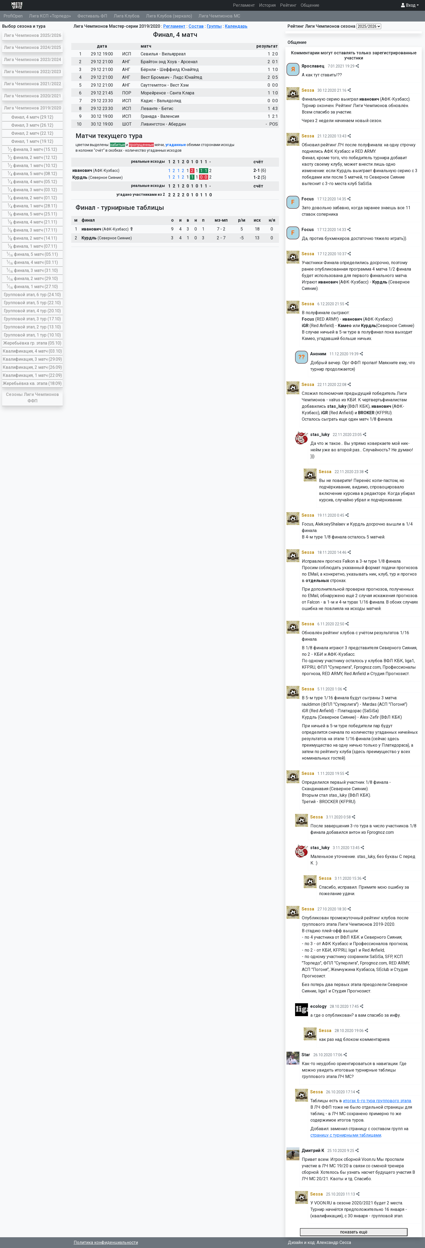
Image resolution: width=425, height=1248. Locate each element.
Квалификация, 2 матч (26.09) (32, 367)
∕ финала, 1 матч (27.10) (32, 286)
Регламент (245, 5)
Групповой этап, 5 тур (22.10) (32, 302)
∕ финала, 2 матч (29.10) (32, 278)
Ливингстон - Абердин (163, 124)
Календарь (236, 26)
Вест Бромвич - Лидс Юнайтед (171, 77)
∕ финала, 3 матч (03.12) (32, 189)
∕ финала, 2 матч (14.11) (32, 238)
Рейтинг (288, 5)
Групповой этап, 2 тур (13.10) (32, 326)
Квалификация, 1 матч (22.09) (32, 375)
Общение (310, 5)
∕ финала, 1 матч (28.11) (32, 205)
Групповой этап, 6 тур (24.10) (32, 294)
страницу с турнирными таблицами (345, 1135)
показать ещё (353, 1232)
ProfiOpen (13, 16)
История (267, 5)
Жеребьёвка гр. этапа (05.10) (32, 343)
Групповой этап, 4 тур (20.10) (32, 310)
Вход (408, 5)
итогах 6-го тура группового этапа (377, 1100)
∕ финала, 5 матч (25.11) (32, 214)
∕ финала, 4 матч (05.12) (32, 181)
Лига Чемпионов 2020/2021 (32, 95)
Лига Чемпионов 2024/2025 (32, 47)
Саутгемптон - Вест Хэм (165, 85)
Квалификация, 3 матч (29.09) (32, 359)
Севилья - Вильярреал (163, 53)
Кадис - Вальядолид (161, 100)
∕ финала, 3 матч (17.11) (32, 230)
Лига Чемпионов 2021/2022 (32, 83)
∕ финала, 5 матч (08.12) (32, 173)
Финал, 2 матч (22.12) (32, 133)
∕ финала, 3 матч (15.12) (32, 149)
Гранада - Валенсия (160, 116)
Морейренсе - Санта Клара (167, 92)
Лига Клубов (127, 16)
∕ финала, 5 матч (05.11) (32, 254)
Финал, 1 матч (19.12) (32, 141)
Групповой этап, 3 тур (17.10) (32, 318)
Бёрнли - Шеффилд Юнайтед (170, 69)
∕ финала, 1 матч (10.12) (32, 165)
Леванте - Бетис (157, 108)
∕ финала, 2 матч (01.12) (32, 197)
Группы (214, 26)
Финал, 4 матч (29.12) (32, 117)
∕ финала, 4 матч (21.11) (32, 222)
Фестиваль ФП (92, 16)
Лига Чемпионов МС (219, 16)
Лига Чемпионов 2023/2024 (32, 59)
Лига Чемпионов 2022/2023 (32, 71)
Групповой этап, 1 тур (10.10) (32, 335)
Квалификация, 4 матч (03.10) (32, 351)
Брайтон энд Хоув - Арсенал (169, 61)
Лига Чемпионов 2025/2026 (32, 35)
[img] (357, 66)
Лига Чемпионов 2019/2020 (32, 108)
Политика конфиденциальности (106, 1242)
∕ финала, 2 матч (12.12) (32, 157)
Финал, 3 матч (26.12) (32, 125)
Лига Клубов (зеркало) (169, 16)
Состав (196, 26)
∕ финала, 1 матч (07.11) (32, 246)
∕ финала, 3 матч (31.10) (32, 270)
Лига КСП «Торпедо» (50, 16)
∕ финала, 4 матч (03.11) (32, 262)
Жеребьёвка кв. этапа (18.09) (32, 383)
